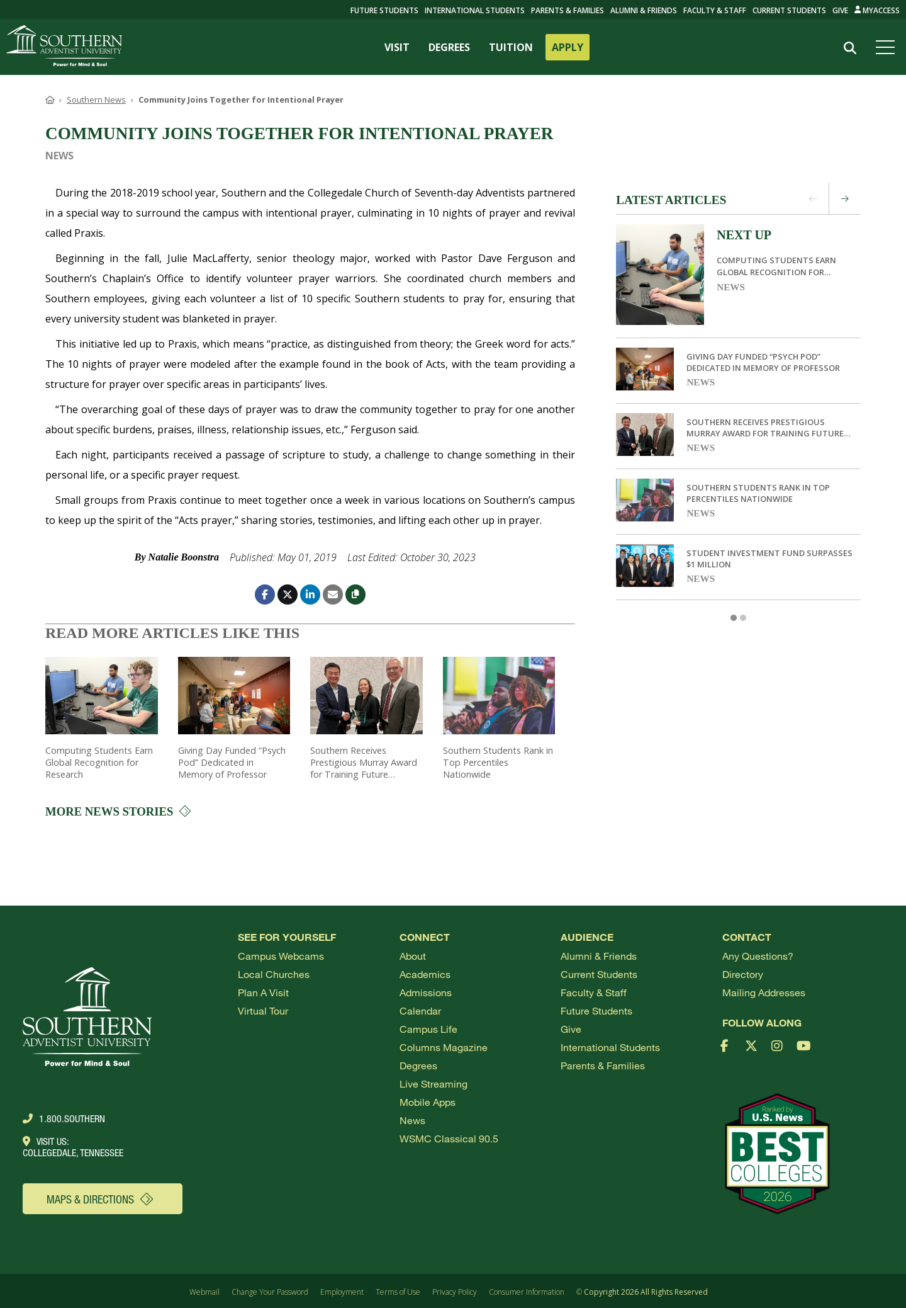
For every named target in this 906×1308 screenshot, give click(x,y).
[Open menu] (888, 47)
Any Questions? (757, 956)
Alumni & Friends (643, 10)
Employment (342, 1292)
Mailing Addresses (763, 992)
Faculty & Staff (714, 10)
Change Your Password (270, 1292)
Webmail (204, 1292)
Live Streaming (433, 1083)
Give (840, 10)
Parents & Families (567, 10)
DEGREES (449, 47)
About (413, 956)
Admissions (426, 992)
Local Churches (274, 974)
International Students (475, 10)
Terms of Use (398, 1292)
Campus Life (428, 1029)
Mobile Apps (428, 1102)
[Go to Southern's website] (64, 47)
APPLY (567, 47)
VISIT (397, 47)
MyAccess (877, 10)
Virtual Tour (263, 1010)
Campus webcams (281, 956)
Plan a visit (263, 992)
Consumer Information (526, 1292)
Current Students (789, 10)
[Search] (850, 47)
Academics (425, 974)
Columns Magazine (444, 1047)
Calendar (420, 1010)
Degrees (418, 1065)
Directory (742, 974)
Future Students (596, 1010)
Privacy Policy (454, 1292)
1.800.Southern (64, 1118)
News (731, 287)
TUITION (511, 47)
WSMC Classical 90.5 (449, 1138)
